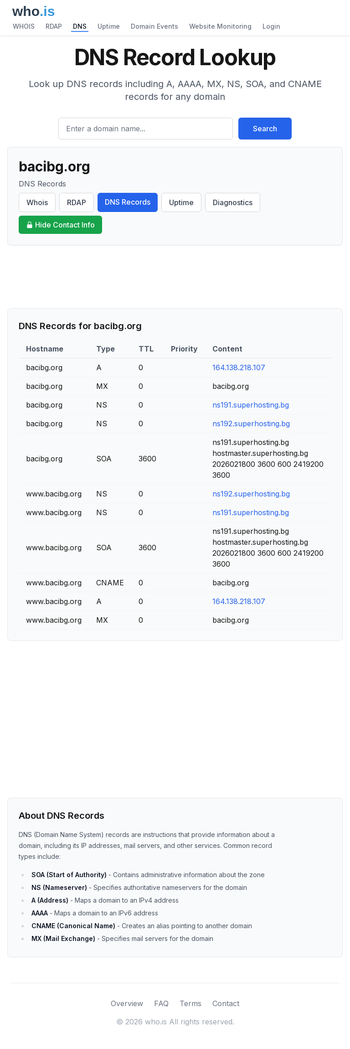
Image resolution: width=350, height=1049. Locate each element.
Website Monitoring (220, 26)
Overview (127, 1003)
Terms (190, 1003)
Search (265, 128)
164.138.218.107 (238, 367)
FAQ (161, 1003)
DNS (80, 26)
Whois (37, 202)
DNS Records (127, 202)
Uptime (109, 26)
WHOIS (24, 26)
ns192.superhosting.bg (251, 423)
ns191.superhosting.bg (250, 404)
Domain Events (154, 26)
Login (271, 26)
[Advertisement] (175, 276)
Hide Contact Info (60, 224)
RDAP (54, 26)
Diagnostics (232, 202)
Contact (225, 1003)
